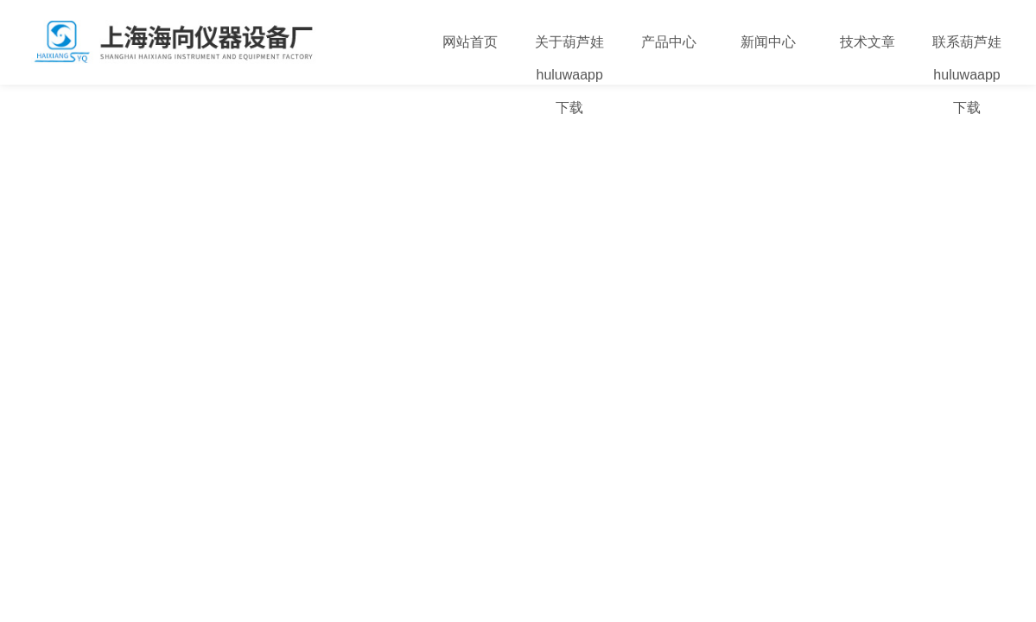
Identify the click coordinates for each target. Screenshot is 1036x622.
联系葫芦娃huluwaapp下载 (966, 75)
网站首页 (470, 42)
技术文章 (867, 42)
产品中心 (668, 42)
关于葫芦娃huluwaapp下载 (569, 75)
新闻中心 (768, 42)
